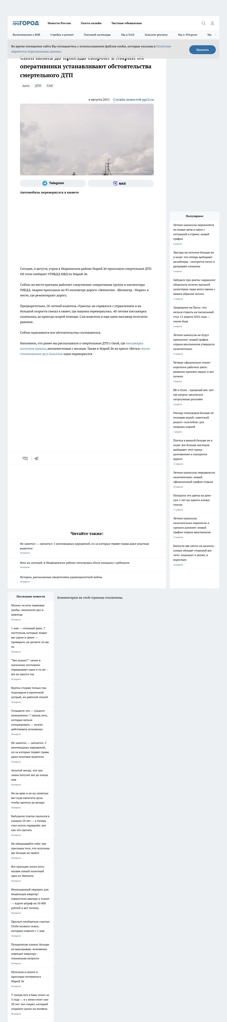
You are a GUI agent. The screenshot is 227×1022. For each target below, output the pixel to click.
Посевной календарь (97, 34)
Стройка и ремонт (62, 34)
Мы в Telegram (187, 34)
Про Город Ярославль (79, 877)
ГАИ (50, 86)
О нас (10, 907)
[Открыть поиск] (203, 23)
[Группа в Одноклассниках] (171, 882)
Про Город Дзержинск (19, 889)
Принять (202, 49)
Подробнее (117, 965)
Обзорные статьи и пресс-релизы (114, 902)
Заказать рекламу (156, 34)
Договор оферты (16, 902)
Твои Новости (14, 881)
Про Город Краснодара (79, 889)
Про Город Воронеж (109, 877)
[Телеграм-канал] (53, 183)
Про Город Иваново (139, 877)
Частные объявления (127, 23)
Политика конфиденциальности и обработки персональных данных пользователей (49, 970)
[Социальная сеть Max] (121, 183)
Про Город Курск (46, 881)
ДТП (38, 86)
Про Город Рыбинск (78, 881)
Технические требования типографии (70, 902)
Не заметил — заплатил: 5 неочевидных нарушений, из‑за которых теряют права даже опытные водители (87, 548)
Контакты (57, 907)
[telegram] (37, 458)
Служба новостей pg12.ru (133, 99)
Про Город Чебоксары (18, 877)
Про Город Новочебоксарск (51, 877)
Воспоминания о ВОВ (26, 34)
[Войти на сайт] (212, 23)
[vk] (25, 458)
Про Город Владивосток (50, 889)
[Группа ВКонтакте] (162, 882)
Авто (25, 86)
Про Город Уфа (106, 881)
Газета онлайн (91, 23)
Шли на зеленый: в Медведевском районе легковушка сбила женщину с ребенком (87, 565)
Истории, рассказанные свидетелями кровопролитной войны (87, 579)
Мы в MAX (127, 34)
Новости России (59, 23)
